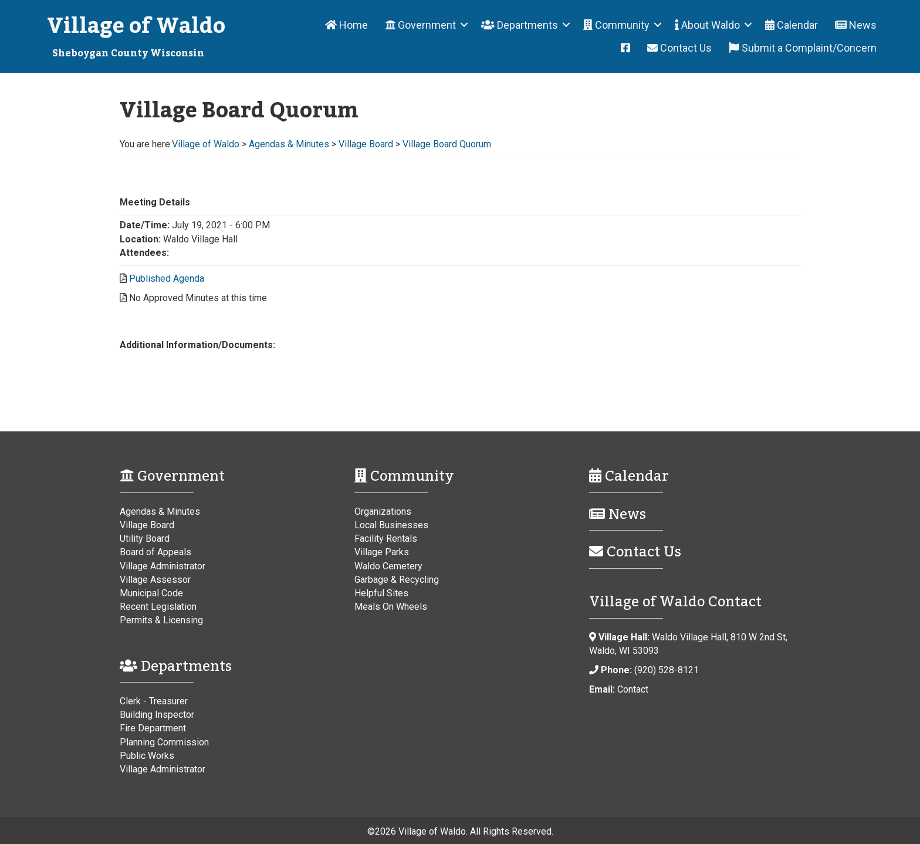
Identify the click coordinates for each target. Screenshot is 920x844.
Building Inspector (157, 714)
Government (420, 25)
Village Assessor (155, 579)
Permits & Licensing (161, 620)
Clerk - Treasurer (154, 701)
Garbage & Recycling (396, 579)
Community (616, 25)
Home (346, 25)
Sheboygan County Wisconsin (128, 53)
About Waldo (707, 25)
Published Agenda (166, 278)
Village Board (147, 525)
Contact (632, 689)
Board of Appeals (155, 552)
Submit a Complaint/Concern (803, 48)
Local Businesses (391, 525)
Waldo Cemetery (388, 566)
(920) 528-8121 (666, 670)
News (856, 25)
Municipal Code (151, 593)
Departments (519, 25)
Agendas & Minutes (160, 511)
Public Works (147, 755)
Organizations (382, 511)
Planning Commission (164, 742)
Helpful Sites (381, 593)
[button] (464, 24)
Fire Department (153, 728)
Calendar (791, 25)
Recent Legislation (158, 606)
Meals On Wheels (390, 606)
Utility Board (145, 538)
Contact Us (679, 48)
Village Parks (381, 552)
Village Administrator (162, 566)
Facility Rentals (385, 538)
